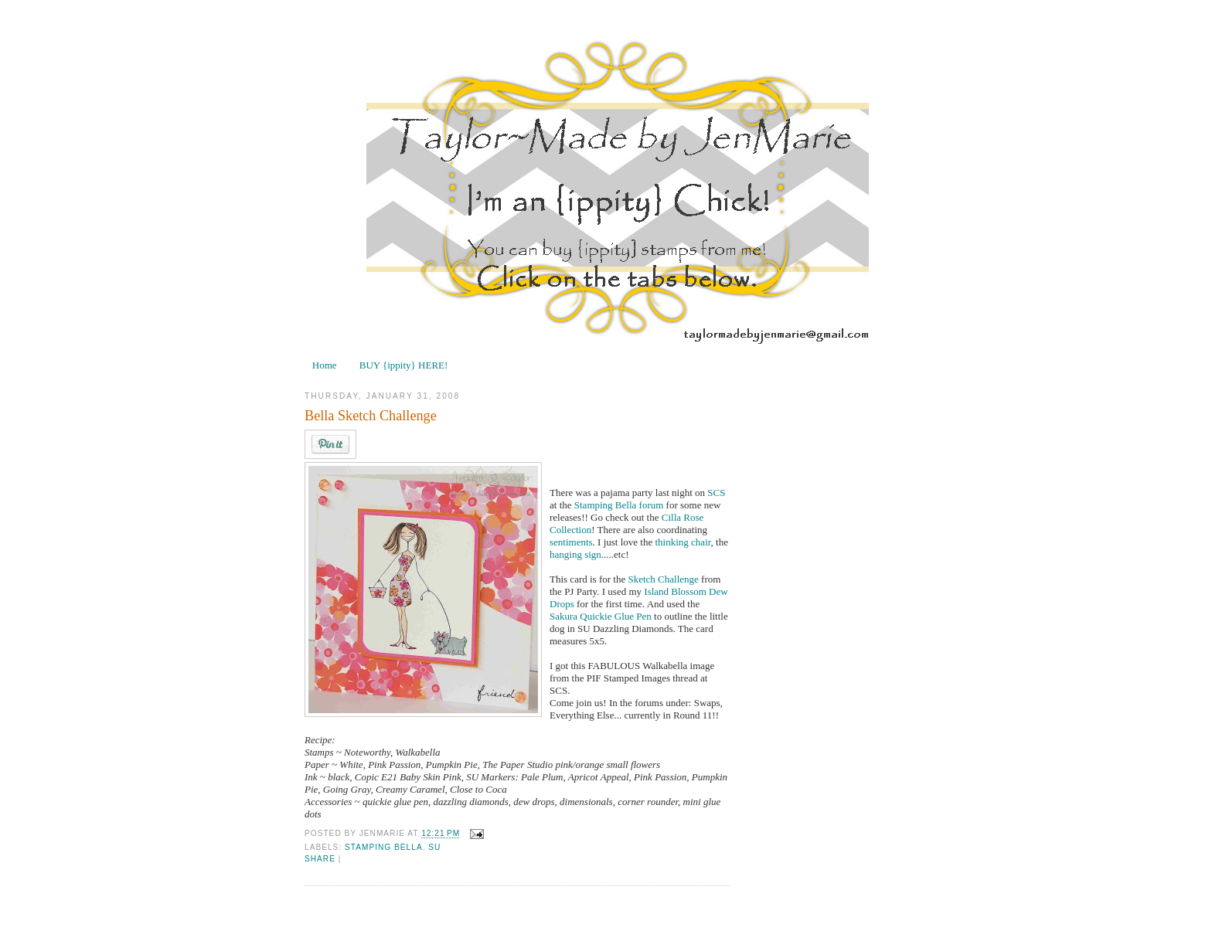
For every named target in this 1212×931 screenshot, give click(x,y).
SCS (716, 492)
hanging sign (575, 554)
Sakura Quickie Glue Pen (602, 616)
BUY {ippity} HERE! (403, 365)
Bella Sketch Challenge (371, 415)
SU (434, 847)
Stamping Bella (605, 505)
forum (652, 505)
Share (320, 859)
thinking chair (683, 542)
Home (324, 365)
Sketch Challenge (664, 579)
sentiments (571, 542)
